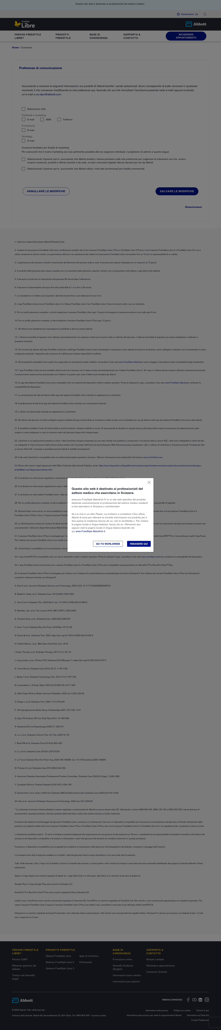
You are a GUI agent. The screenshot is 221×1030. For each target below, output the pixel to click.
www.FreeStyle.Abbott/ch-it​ (90, 531)
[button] (139, 544)
